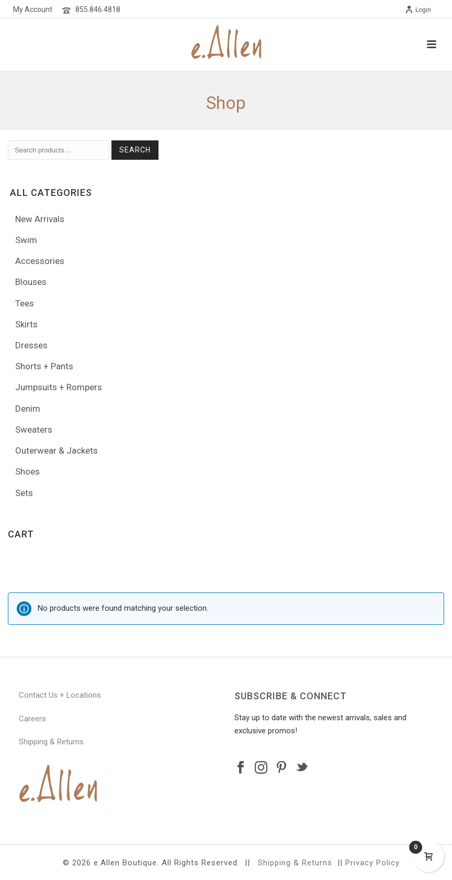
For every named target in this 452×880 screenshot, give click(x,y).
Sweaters (33, 429)
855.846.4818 (97, 9)
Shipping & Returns (51, 741)
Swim (26, 240)
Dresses (31, 345)
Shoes (27, 471)
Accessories (39, 261)
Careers (32, 718)
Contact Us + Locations (60, 695)
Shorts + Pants (44, 366)
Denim (27, 408)
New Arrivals (39, 219)
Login (418, 10)
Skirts (26, 324)
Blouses (31, 282)
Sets (24, 493)
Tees (24, 303)
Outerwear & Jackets (56, 450)
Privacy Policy (372, 862)
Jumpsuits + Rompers (58, 387)
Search (135, 150)
